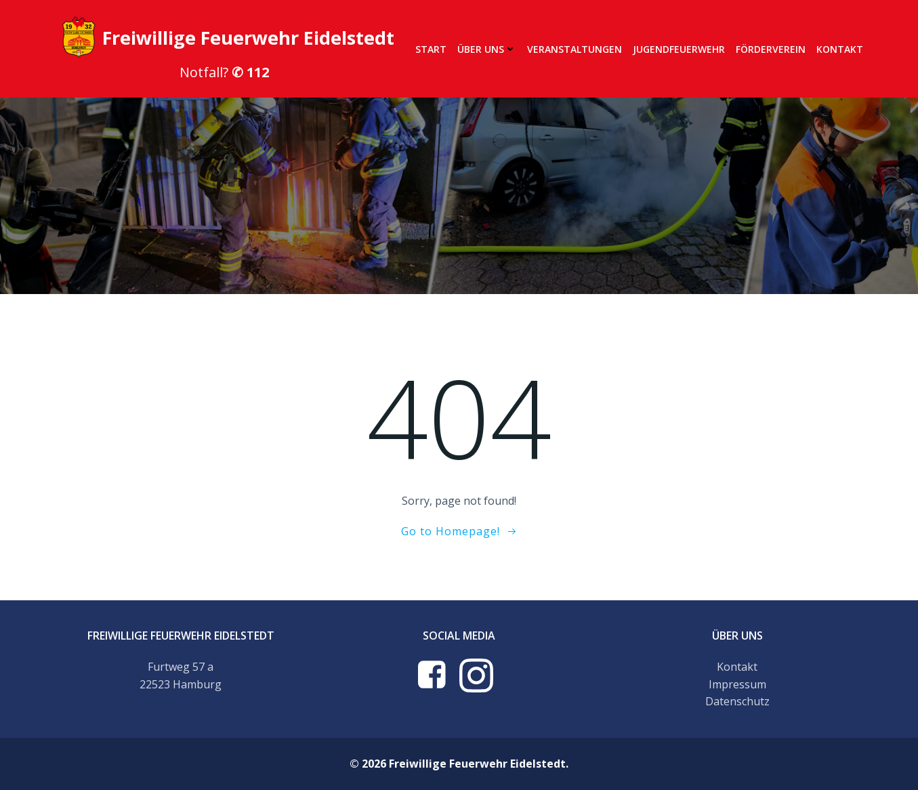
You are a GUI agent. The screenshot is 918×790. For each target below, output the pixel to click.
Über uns (486, 49)
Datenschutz (737, 701)
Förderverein (771, 49)
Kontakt (839, 49)
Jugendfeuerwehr (679, 49)
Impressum (737, 684)
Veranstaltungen (574, 49)
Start (430, 49)
